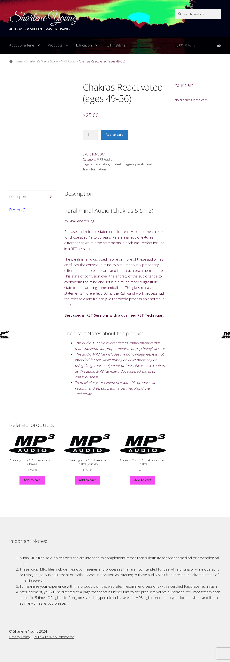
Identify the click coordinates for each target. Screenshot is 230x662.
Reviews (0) (18, 209)
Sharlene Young (43, 18)
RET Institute (115, 45)
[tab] (32, 197)
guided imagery (122, 164)
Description (18, 196)
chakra (104, 164)
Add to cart (114, 134)
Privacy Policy (19, 637)
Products (55, 45)
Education (84, 45)
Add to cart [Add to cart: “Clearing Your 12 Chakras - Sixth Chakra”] (32, 480)
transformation (94, 169)
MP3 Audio (68, 61)
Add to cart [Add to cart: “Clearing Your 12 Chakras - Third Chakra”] (142, 480)
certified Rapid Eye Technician (193, 586)
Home (18, 61)
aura (94, 164)
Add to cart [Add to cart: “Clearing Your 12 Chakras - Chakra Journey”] (87, 480)
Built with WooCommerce (54, 637)
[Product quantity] (90, 135)
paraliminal (143, 164)
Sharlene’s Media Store (42, 61)
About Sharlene (21, 45)
